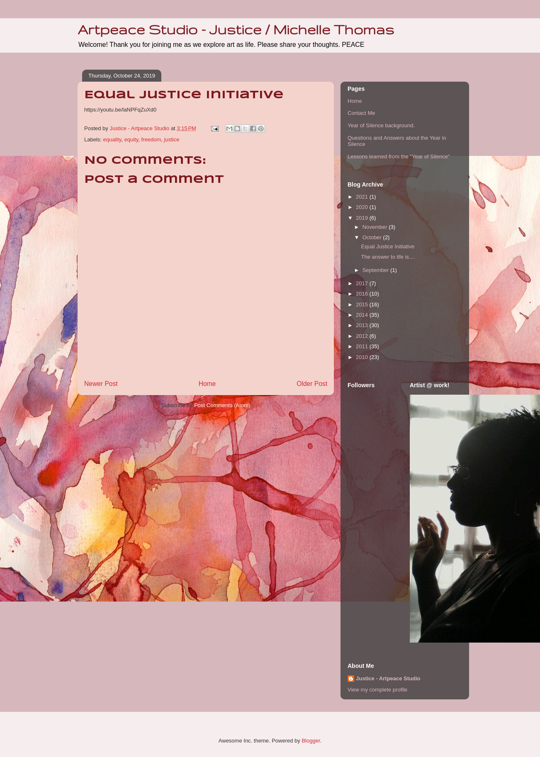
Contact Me (361, 113)
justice (172, 139)
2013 (363, 325)
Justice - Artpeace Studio (388, 678)
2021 (363, 197)
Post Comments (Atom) (222, 405)
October (372, 237)
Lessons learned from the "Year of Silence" (399, 156)
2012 (363, 336)
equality (112, 139)
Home (207, 383)
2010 (363, 357)
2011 (363, 346)
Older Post (312, 383)
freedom (151, 139)
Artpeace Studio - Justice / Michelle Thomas (236, 29)
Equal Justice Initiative (387, 246)
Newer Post (101, 383)
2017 (363, 283)
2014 (363, 315)
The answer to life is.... (388, 257)
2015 (363, 304)
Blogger (311, 741)
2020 (363, 207)
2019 (363, 218)
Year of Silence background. (381, 125)
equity (131, 139)
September (376, 270)
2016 (363, 294)
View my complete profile (377, 690)
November (375, 227)
